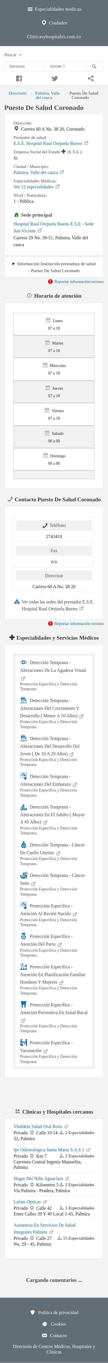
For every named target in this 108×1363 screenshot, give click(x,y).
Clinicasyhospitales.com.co (54, 36)
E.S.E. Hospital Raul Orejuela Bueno (51, 143)
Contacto (54, 1335)
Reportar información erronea (76, 281)
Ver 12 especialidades (37, 186)
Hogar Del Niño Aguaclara (42, 1178)
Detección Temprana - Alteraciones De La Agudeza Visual (54, 675)
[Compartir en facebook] (18, 78)
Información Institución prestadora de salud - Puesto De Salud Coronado (56, 267)
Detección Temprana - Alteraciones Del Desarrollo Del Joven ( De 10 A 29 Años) (54, 751)
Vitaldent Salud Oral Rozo (41, 1126)
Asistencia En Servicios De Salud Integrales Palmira (44, 1228)
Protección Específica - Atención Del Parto (54, 945)
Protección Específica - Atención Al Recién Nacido (54, 914)
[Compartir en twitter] (54, 78)
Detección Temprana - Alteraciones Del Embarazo (54, 785)
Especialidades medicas (54, 8)
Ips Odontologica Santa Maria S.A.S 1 (52, 1149)
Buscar (13, 55)
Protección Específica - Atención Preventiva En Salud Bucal (54, 1017)
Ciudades (54, 22)
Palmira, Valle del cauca (47, 95)
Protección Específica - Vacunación (54, 1051)
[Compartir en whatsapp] (90, 78)
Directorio (17, 93)
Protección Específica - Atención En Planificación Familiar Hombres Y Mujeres (54, 979)
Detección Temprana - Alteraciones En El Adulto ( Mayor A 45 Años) (54, 819)
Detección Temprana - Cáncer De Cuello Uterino (54, 853)
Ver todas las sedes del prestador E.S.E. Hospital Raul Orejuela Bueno (54, 605)
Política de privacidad (54, 1312)
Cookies (54, 1324)
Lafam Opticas (31, 1201)
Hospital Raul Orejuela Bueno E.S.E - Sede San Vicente (54, 227)
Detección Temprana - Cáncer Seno (54, 884)
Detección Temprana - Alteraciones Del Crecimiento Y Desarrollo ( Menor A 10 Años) (54, 713)
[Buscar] (95, 66)
